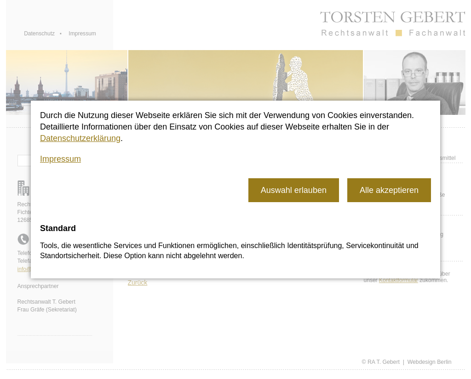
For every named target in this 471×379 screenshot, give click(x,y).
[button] (293, 190)
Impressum (60, 159)
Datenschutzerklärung (80, 138)
